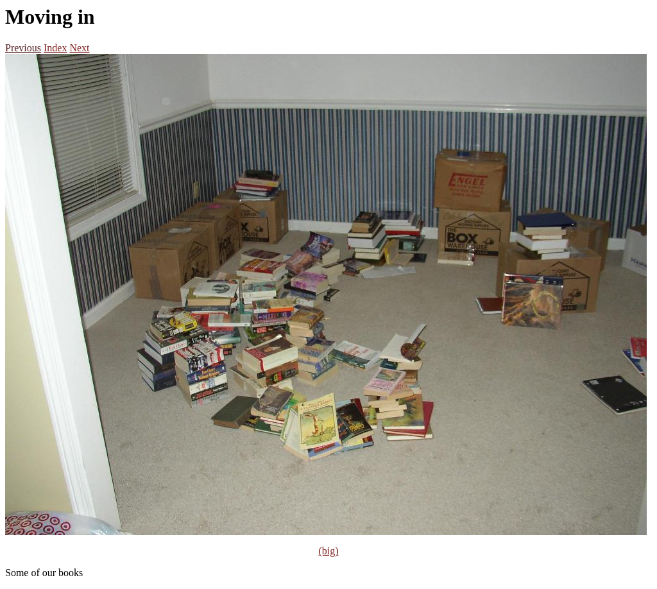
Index (55, 47)
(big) (328, 550)
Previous (23, 47)
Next (79, 47)
